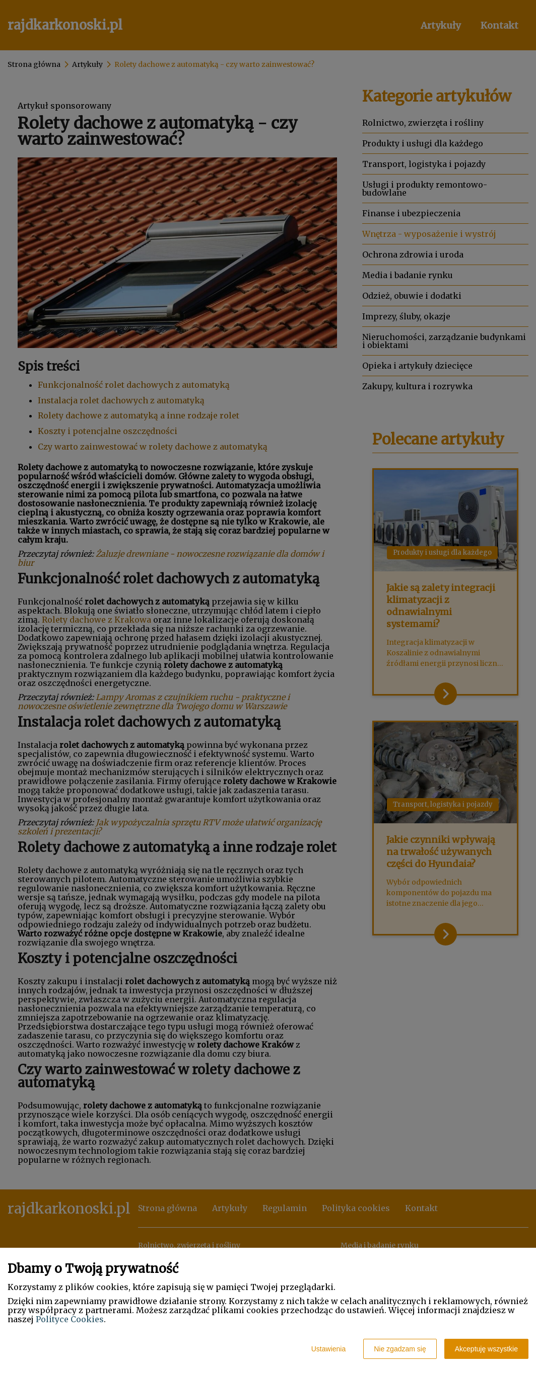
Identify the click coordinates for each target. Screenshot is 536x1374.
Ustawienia (328, 1349)
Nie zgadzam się (400, 1349)
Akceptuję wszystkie (486, 1349)
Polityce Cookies (70, 1319)
